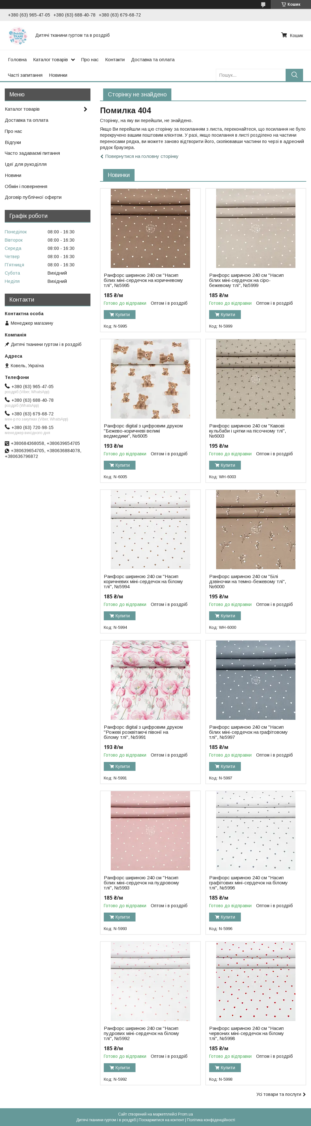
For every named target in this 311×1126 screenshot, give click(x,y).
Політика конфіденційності (211, 1120)
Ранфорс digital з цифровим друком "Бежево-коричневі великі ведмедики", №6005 (143, 431)
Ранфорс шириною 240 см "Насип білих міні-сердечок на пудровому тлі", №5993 (141, 882)
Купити (123, 314)
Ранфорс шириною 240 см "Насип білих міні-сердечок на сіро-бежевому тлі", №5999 (246, 280)
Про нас (90, 59)
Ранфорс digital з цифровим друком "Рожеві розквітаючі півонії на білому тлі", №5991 (143, 732)
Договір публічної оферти (33, 197)
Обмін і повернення (26, 186)
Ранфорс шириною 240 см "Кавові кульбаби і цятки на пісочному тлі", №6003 (247, 431)
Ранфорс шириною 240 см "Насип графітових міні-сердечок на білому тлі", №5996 (248, 882)
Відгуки (13, 142)
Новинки (58, 75)
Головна (17, 59)
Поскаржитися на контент (161, 1120)
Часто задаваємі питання (32, 153)
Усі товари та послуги (278, 1094)
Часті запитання (25, 75)
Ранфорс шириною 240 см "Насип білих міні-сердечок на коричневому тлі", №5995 (143, 280)
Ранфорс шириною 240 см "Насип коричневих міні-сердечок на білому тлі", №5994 (143, 581)
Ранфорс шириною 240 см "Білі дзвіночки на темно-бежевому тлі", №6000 (247, 581)
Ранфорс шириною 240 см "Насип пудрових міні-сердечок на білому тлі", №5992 (141, 1033)
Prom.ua (185, 1114)
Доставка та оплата (153, 59)
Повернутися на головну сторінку (142, 156)
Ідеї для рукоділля (26, 164)
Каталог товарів (50, 59)
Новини (13, 175)
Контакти (115, 59)
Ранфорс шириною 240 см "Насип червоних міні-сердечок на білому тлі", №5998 (246, 1033)
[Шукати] (294, 75)
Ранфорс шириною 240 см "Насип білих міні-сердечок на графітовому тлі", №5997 (248, 732)
